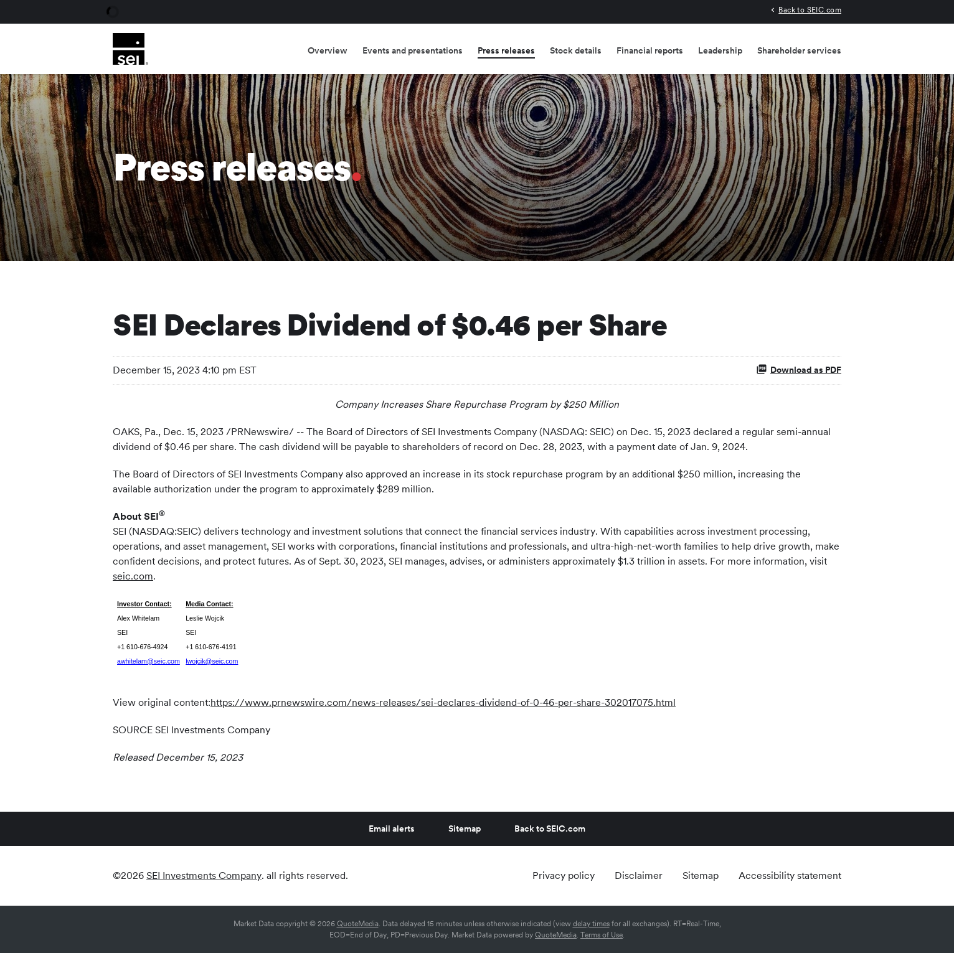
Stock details (576, 50)
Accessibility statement (790, 876)
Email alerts (392, 828)
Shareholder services (799, 50)
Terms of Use (601, 935)
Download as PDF (798, 369)
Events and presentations (412, 50)
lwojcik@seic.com (212, 661)
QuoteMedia (358, 923)
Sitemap (464, 828)
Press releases (506, 50)
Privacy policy (563, 876)
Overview (327, 50)
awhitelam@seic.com (148, 661)
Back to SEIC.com (809, 10)
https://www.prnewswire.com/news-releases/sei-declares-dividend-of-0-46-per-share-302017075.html (443, 702)
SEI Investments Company (204, 875)
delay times (591, 923)
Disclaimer (639, 876)
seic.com (133, 576)
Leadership (720, 50)
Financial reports (649, 50)
